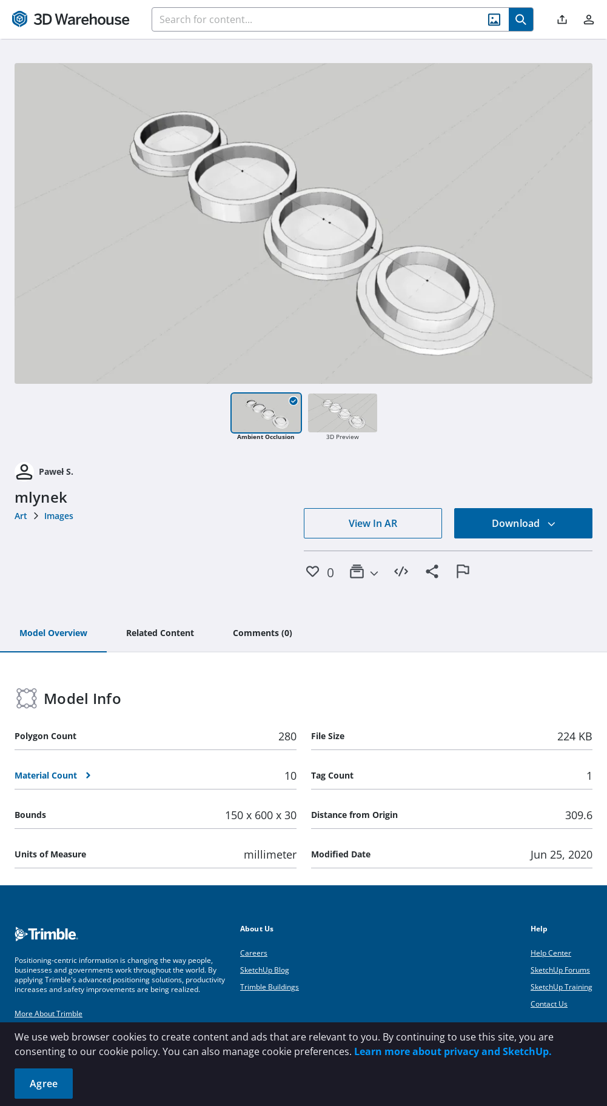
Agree (44, 1083)
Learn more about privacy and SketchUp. (453, 1051)
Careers (253, 953)
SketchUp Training (561, 987)
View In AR (373, 523)
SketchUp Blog (264, 970)
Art (21, 515)
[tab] (53, 633)
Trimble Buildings (269, 987)
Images (58, 515)
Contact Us (549, 1004)
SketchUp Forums (560, 970)
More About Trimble (48, 1013)
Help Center (551, 953)
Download (524, 523)
